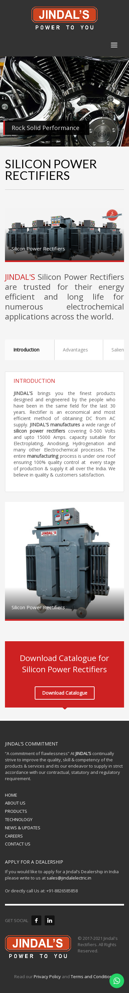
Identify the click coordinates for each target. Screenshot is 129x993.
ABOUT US (15, 803)
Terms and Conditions (93, 976)
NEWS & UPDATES (22, 828)
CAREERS (14, 836)
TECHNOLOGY (18, 819)
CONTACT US (17, 844)
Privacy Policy (47, 976)
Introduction (26, 350)
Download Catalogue (64, 693)
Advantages (75, 350)
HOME (11, 795)
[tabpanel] (64, 101)
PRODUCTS (16, 811)
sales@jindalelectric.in (69, 878)
